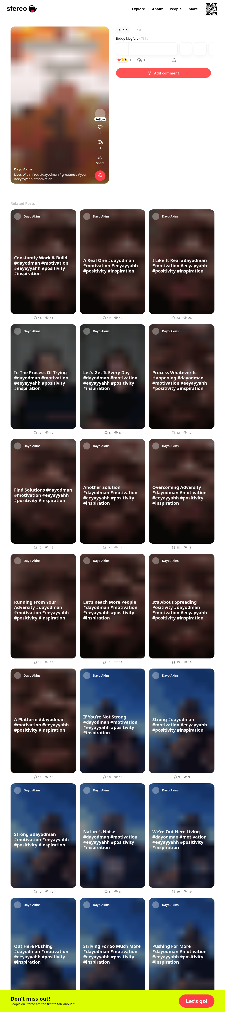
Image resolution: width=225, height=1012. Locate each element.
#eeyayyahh (23, 179)
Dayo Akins (23, 169)
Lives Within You (27, 174)
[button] (196, 1001)
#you (82, 174)
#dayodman (49, 174)
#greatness (68, 174)
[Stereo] (22, 8)
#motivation (43, 179)
